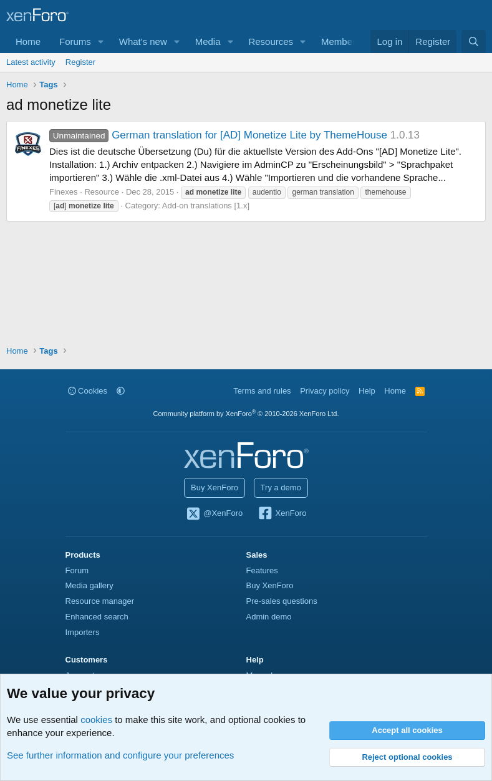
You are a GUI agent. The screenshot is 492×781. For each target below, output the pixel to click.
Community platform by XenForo (246, 413)
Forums (75, 41)
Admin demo (269, 616)
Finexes (63, 191)
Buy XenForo (214, 487)
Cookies (88, 390)
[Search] (473, 41)
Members (340, 41)
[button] (101, 41)
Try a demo (281, 487)
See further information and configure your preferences (120, 755)
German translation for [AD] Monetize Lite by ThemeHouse (218, 135)
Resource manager (100, 601)
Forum (77, 570)
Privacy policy (324, 390)
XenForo (282, 514)
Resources (270, 41)
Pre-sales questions (281, 601)
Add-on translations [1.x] (205, 205)
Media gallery (89, 585)
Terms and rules (262, 390)
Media (208, 41)
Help (367, 390)
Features (262, 570)
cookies (96, 719)
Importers (82, 632)
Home (28, 41)
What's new (143, 41)
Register (80, 62)
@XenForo (214, 514)
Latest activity (30, 62)
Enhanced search (96, 616)
